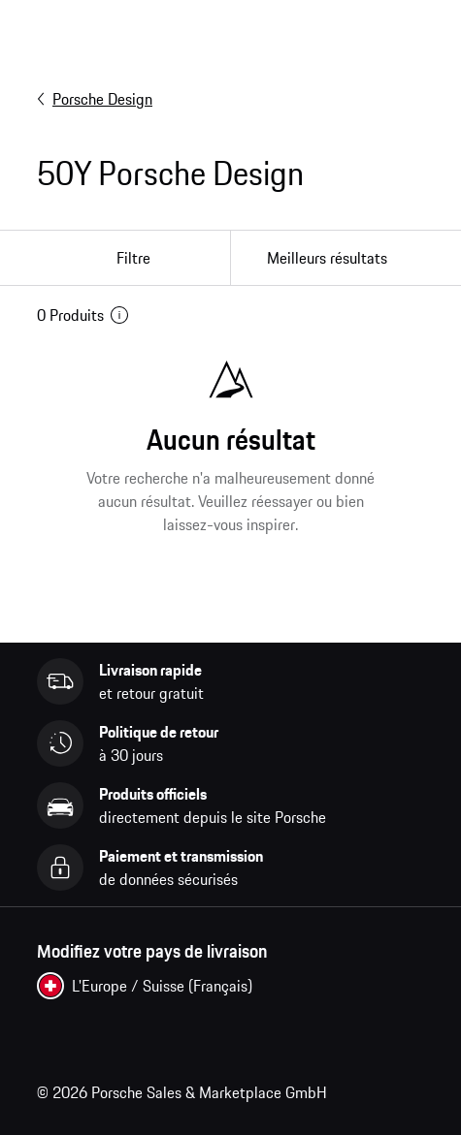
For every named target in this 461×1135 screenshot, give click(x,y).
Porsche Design (94, 98)
